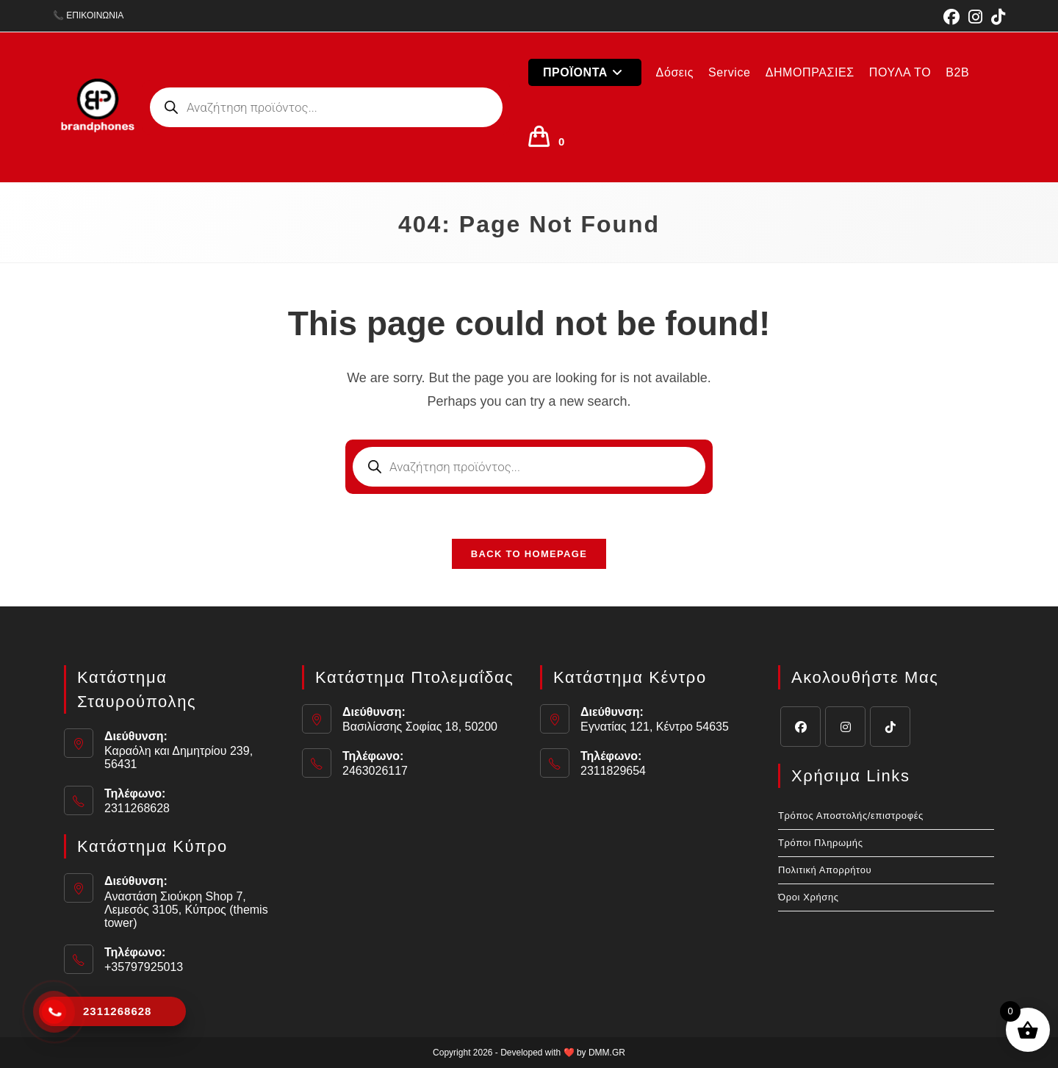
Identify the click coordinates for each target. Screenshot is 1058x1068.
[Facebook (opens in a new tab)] (951, 17)
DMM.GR (607, 1052)
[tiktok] (890, 726)
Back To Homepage (529, 553)
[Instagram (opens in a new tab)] (975, 17)
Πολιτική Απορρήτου (824, 869)
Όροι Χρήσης (808, 897)
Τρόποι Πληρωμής (820, 842)
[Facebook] (800, 726)
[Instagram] (845, 726)
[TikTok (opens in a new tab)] (996, 17)
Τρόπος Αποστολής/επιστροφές (851, 815)
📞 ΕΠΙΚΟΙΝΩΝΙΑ (88, 15)
